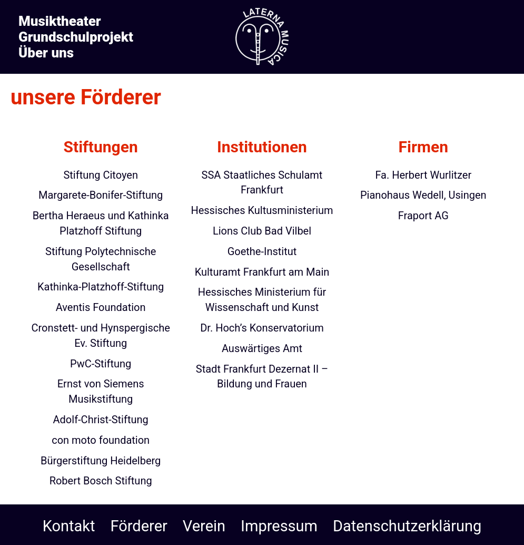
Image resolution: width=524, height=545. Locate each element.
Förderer (139, 526)
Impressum (279, 526)
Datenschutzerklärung (407, 526)
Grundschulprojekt (75, 37)
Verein (204, 526)
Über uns (46, 53)
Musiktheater (59, 21)
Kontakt (69, 526)
